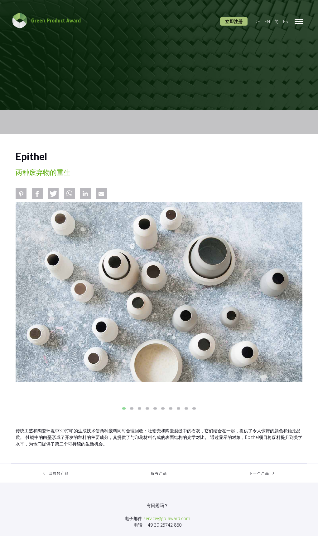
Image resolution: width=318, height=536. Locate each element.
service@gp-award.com (166, 518)
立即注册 (234, 21)
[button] (21, 193)
